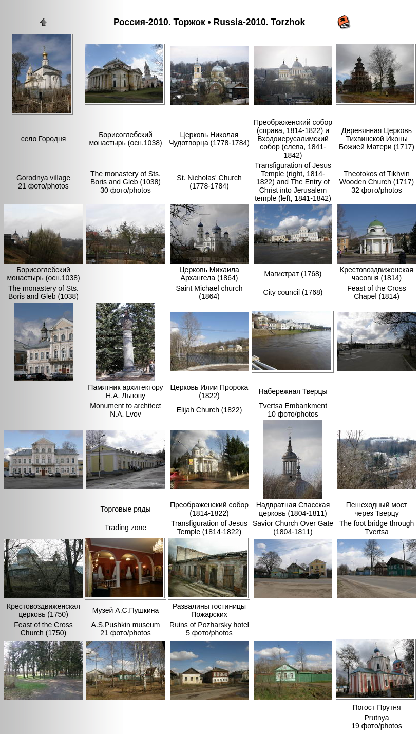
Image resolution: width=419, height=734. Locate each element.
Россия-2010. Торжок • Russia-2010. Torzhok (209, 22)
